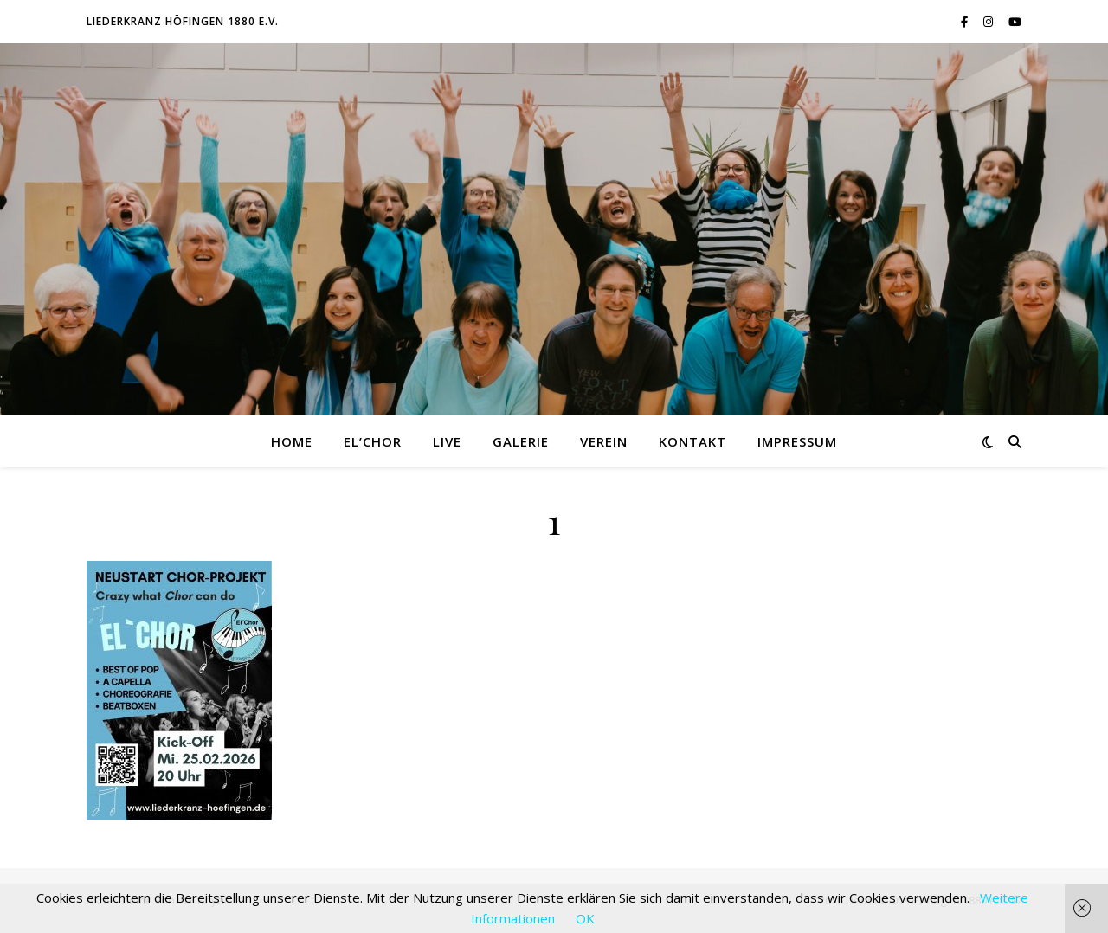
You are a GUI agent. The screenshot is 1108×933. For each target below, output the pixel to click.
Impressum (797, 441)
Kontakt (692, 441)
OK (585, 918)
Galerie (521, 441)
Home (291, 441)
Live (447, 441)
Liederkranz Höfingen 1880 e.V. (183, 21)
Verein (604, 441)
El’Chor (373, 441)
